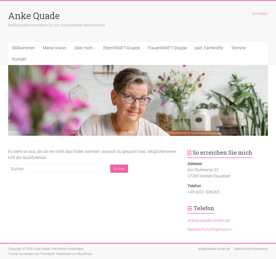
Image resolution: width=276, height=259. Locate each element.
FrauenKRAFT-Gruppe (167, 47)
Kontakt (19, 59)
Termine (238, 47)
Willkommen (23, 47)
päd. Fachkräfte (209, 47)
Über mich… (84, 47)
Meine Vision (54, 47)
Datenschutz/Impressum (209, 229)
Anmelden (260, 13)
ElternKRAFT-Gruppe (121, 47)
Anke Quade (34, 15)
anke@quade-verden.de (208, 220)
